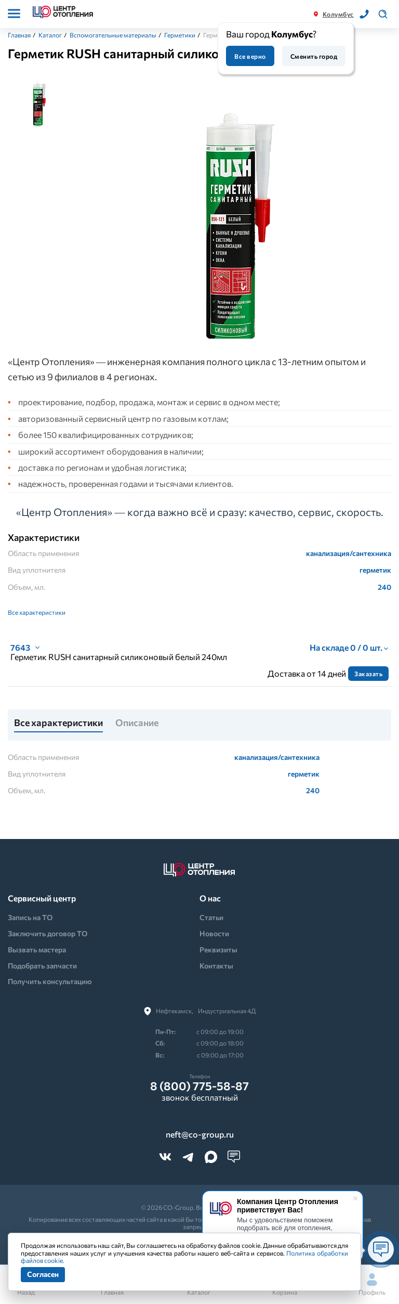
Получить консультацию (50, 981)
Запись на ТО (30, 917)
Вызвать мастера (37, 949)
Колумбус (338, 14)
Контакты (216, 965)
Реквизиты (218, 949)
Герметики (179, 34)
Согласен (43, 1274)
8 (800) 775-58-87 (199, 1086)
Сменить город (313, 56)
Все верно (249, 56)
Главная (19, 34)
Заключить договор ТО (47, 933)
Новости (214, 933)
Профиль (371, 1284)
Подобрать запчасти (42, 965)
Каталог (50, 34)
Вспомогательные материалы (113, 34)
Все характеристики (36, 612)
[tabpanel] (230, 214)
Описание (136, 723)
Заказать (368, 673)
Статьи (211, 917)
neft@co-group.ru (200, 1134)
